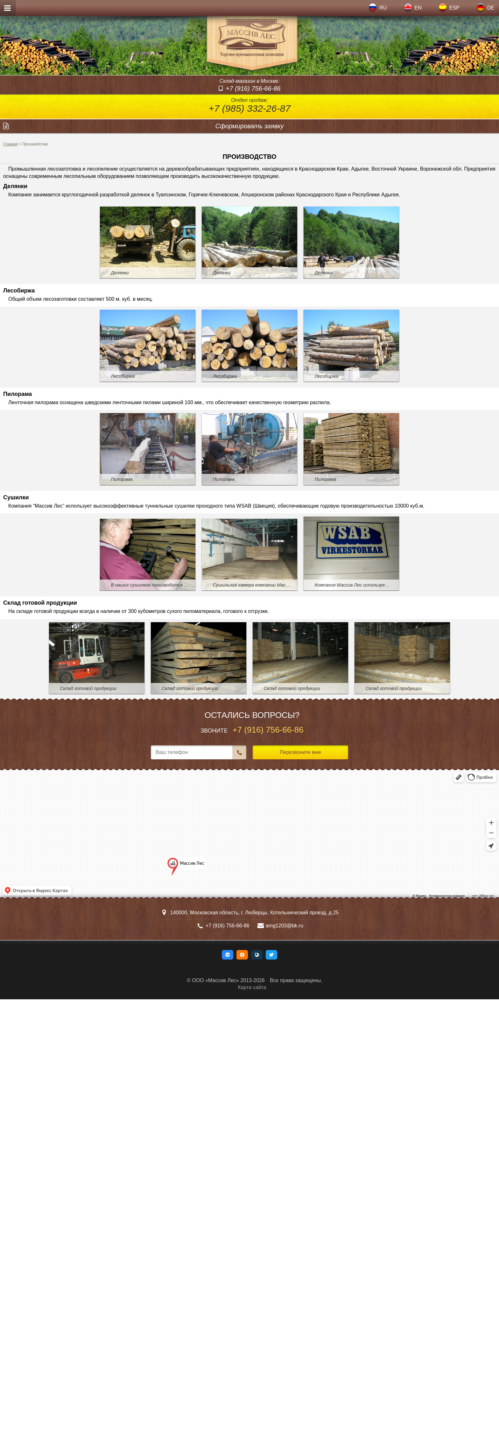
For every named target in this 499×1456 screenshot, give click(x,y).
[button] (227, 955)
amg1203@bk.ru (284, 925)
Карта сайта (252, 987)
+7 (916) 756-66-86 (253, 88)
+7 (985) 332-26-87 (249, 108)
